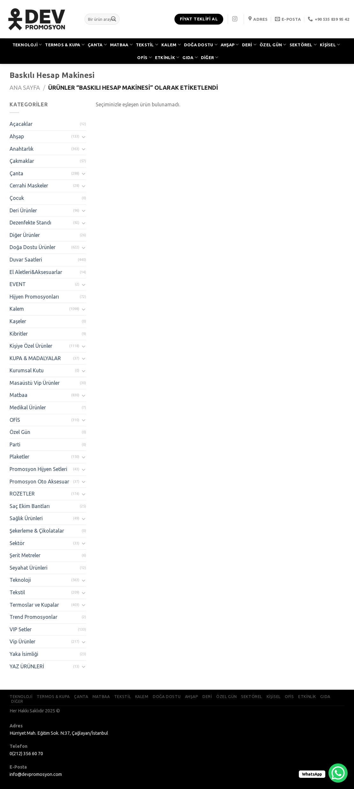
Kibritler (19, 334)
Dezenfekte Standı (30, 222)
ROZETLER (22, 494)
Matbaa (18, 395)
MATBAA (121, 45)
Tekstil (17, 592)
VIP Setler (21, 629)
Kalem (17, 309)
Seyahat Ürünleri (29, 568)
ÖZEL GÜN (273, 45)
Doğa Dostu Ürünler (32, 247)
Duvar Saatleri (26, 259)
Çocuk (17, 198)
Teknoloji (20, 580)
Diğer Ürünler (25, 235)
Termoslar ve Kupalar (34, 605)
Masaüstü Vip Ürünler (35, 383)
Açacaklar (21, 124)
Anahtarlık (21, 149)
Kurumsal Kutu (27, 370)
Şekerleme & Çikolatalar (37, 531)
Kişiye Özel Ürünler (31, 346)
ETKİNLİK (167, 57)
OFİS (144, 57)
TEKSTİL (147, 45)
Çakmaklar (22, 161)
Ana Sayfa (25, 87)
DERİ (249, 45)
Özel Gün (20, 432)
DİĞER (209, 57)
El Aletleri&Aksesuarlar (36, 272)
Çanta (16, 173)
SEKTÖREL (303, 45)
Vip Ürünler (22, 641)
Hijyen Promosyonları (34, 297)
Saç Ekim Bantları (30, 506)
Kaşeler (18, 321)
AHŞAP (230, 45)
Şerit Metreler (25, 555)
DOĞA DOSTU (201, 45)
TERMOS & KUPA (65, 45)
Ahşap (17, 136)
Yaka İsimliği (24, 654)
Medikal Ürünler (28, 407)
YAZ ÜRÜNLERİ (27, 666)
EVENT (18, 284)
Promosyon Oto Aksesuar (39, 481)
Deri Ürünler (23, 210)
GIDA (189, 57)
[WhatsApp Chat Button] (338, 773)
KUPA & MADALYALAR (35, 358)
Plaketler (19, 456)
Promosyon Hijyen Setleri (38, 469)
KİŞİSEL (330, 45)
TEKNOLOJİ (27, 45)
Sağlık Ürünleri (26, 518)
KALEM (171, 45)
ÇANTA (97, 45)
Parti (15, 444)
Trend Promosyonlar (33, 617)
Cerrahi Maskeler (29, 185)
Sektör (17, 543)
